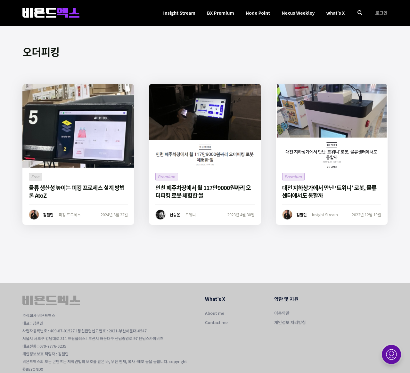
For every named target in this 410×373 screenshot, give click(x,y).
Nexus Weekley (298, 13)
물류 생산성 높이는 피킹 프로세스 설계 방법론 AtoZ (77, 191)
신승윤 (174, 214)
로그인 (381, 13)
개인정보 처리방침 (290, 322)
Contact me (216, 322)
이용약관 (282, 313)
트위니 (190, 214)
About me (214, 313)
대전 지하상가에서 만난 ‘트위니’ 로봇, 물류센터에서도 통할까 (329, 191)
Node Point (258, 13)
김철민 (48, 214)
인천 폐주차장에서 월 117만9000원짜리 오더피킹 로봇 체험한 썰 (203, 191)
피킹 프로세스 (70, 214)
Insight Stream (179, 13)
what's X (335, 13)
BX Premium (220, 13)
